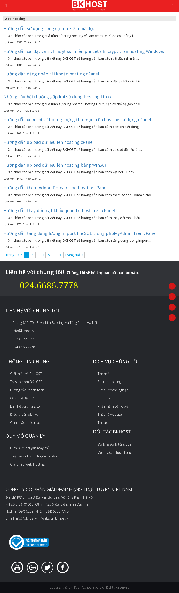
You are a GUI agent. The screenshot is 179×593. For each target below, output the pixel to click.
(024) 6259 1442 (24, 339)
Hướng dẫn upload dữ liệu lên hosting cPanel (48, 142)
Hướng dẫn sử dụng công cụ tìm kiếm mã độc (49, 28)
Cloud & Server (109, 398)
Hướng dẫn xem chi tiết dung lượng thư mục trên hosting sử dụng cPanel (77, 119)
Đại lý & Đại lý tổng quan (115, 444)
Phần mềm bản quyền (114, 406)
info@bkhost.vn (24, 331)
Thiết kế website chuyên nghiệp (33, 456)
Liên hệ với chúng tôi (25, 406)
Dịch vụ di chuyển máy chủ (30, 448)
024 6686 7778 (24, 347)
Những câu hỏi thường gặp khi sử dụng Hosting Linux (57, 96)
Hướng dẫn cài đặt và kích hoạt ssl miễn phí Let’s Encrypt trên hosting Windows (83, 51)
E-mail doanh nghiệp (113, 390)
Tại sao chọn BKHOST (26, 382)
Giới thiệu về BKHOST (26, 373)
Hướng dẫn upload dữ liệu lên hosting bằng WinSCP (55, 165)
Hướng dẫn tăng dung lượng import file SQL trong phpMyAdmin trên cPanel (80, 233)
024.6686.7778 (49, 285)
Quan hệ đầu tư (22, 398)
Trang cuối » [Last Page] (74, 255)
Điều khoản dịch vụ (24, 414)
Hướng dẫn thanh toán (27, 390)
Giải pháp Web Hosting (27, 464)
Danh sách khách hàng (114, 452)
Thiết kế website (110, 414)
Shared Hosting (109, 382)
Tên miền (104, 373)
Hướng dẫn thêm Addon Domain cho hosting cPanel (55, 187)
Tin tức (103, 422)
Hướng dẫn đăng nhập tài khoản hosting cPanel (51, 74)
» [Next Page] (60, 255)
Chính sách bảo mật (25, 422)
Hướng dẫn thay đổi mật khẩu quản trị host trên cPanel (59, 210)
